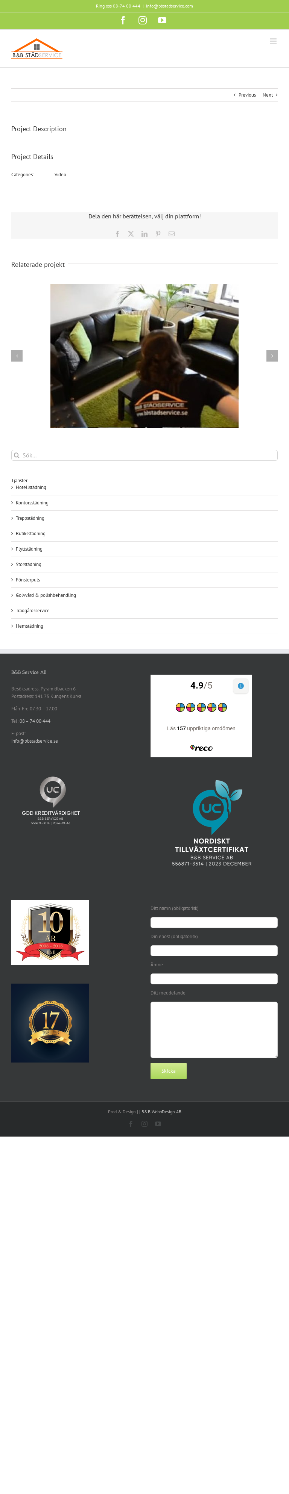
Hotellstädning (31, 487)
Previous (247, 95)
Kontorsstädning (32, 503)
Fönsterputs (28, 580)
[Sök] (16, 455)
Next (268, 95)
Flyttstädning (29, 549)
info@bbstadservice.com (169, 6)
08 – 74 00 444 (35, 721)
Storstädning (28, 564)
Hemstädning (29, 626)
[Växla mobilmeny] (274, 41)
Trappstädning (30, 518)
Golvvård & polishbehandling (46, 595)
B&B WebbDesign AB (161, 1111)
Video (60, 174)
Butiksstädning (31, 533)
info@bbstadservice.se (34, 741)
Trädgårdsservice (33, 610)
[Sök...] (144, 455)
